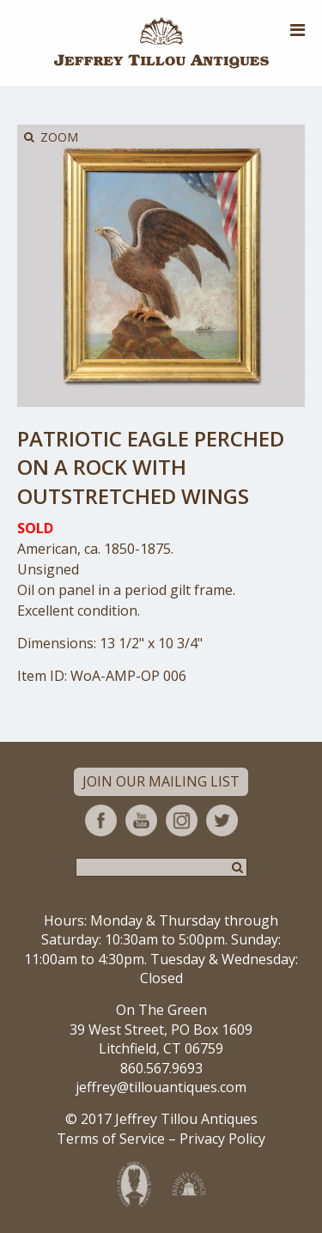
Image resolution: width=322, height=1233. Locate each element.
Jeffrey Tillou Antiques (161, 43)
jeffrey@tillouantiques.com (161, 1087)
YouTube (141, 820)
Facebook (101, 820)
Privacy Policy (222, 1138)
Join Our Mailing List (161, 781)
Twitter (222, 820)
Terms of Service (111, 1138)
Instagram (181, 820)
